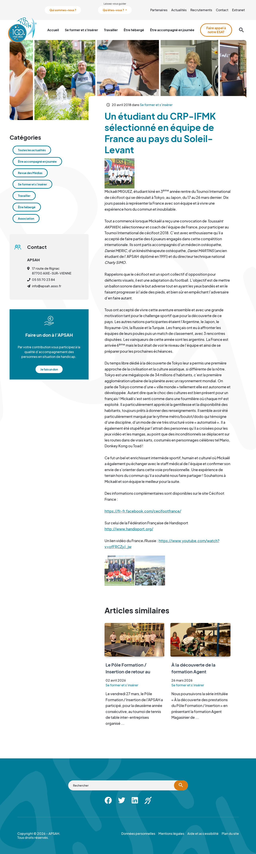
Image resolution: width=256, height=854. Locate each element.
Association (26, 218)
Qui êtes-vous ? (114, 10)
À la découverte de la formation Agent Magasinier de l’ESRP (193, 671)
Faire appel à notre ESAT (216, 30)
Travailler (111, 30)
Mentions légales (171, 834)
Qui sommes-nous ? (62, 10)
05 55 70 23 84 (43, 279)
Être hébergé (134, 30)
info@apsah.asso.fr (46, 286)
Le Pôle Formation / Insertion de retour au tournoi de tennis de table (132, 671)
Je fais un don (49, 369)
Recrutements (201, 10)
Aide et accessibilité (202, 834)
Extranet (238, 10)
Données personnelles (138, 834)
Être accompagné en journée (172, 30)
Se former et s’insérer (156, 105)
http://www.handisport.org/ (129, 529)
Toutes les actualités (32, 150)
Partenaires (158, 10)
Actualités (179, 10)
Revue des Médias (30, 173)
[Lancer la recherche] (181, 785)
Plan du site (230, 834)
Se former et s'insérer (81, 30)
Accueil (53, 30)
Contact (222, 10)
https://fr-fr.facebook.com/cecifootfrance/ (143, 511)
